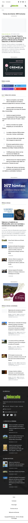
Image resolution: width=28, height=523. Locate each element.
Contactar (8, 1)
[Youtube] (11, 415)
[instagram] (25, 2)
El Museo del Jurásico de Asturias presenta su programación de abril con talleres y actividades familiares (13, 169)
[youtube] (23, 2)
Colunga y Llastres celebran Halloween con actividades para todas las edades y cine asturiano (16, 373)
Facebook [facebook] (7, 85)
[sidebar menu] (3, 6)
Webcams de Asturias (14, 512)
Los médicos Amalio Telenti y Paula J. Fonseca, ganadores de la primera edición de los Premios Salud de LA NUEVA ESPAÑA (14, 38)
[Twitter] (8, 415)
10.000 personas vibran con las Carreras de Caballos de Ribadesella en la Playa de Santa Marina (13, 153)
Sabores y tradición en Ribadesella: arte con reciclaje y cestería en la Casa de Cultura (13, 224)
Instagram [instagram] (7, 89)
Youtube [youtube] (19, 89)
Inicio (3, 1)
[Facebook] (4, 415)
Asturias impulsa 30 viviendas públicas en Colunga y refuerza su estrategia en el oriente (16, 272)
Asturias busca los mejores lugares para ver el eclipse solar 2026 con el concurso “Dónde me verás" (14, 161)
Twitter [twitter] (19, 85)
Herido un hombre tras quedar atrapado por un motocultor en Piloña (12, 126)
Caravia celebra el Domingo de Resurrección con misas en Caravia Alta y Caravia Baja (14, 109)
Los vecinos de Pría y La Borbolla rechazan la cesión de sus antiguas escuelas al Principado (16, 342)
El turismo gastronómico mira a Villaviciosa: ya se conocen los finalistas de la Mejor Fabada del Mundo (13, 146)
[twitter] (21, 2)
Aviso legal (14, 504)
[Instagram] (15, 415)
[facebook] (19, 2)
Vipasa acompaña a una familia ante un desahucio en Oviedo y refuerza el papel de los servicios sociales (13, 101)
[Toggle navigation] (25, 6)
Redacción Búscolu (6, 34)
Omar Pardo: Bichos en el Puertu (16, 240)
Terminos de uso (14, 508)
